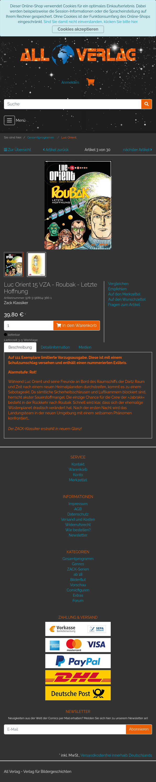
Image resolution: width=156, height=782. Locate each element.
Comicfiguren (78, 590)
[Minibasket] (90, 82)
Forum (78, 601)
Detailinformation (55, 347)
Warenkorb (78, 469)
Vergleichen (118, 284)
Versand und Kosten (78, 519)
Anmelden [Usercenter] (70, 82)
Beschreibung (20, 347)
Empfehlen (117, 289)
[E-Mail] (65, 729)
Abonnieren (139, 729)
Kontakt (77, 464)
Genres (78, 564)
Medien (85, 347)
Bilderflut (78, 580)
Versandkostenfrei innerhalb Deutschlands (116, 755)
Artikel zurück (56, 150)
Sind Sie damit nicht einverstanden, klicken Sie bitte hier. (91, 22)
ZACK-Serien (78, 569)
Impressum (78, 504)
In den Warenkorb (77, 325)
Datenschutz (78, 514)
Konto (78, 475)
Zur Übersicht (17, 150)
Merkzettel (78, 480)
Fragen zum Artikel (124, 305)
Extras (78, 595)
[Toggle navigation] (9, 120)
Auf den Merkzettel (124, 294)
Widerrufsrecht (78, 525)
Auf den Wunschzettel (127, 299)
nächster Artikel (137, 150)
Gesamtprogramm (78, 559)
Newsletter (78, 535)
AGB (78, 509)
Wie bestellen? (78, 530)
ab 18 (78, 574)
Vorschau (78, 585)
